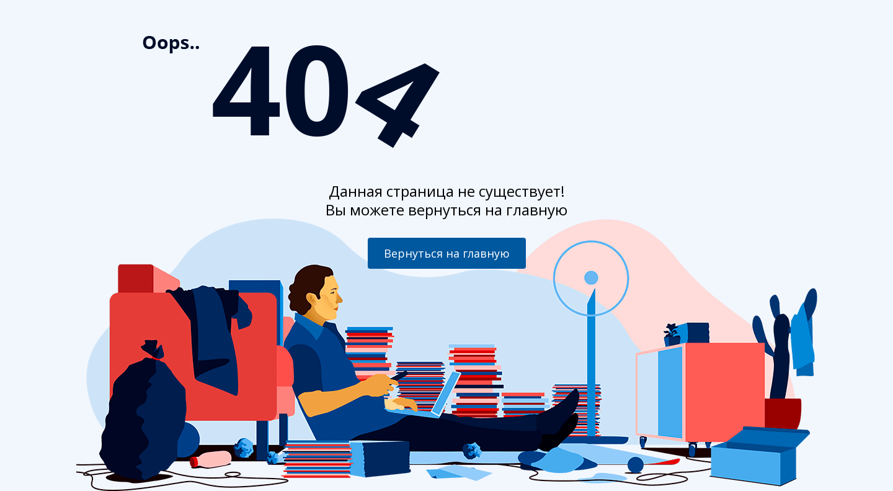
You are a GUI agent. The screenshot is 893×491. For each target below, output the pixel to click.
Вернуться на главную (447, 253)
